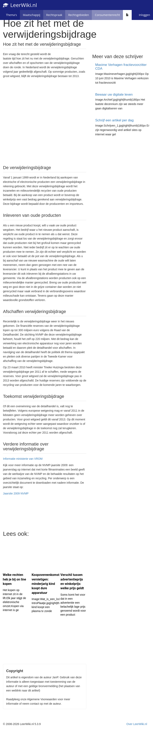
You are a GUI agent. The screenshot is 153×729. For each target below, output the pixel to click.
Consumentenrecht (107, 15)
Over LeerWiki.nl (137, 724)
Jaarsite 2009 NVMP (15, 493)
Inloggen (144, 15)
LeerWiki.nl (20, 5)
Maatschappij (31, 15)
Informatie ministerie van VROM (22, 458)
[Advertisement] (45, 121)
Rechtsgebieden (78, 15)
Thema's (11, 15)
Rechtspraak (54, 15)
